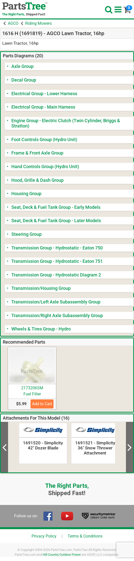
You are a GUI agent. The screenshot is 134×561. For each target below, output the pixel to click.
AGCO (13, 23)
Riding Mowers (38, 23)
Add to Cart (42, 403)
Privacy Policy (44, 536)
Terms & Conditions (85, 536)
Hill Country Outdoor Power (62, 554)
